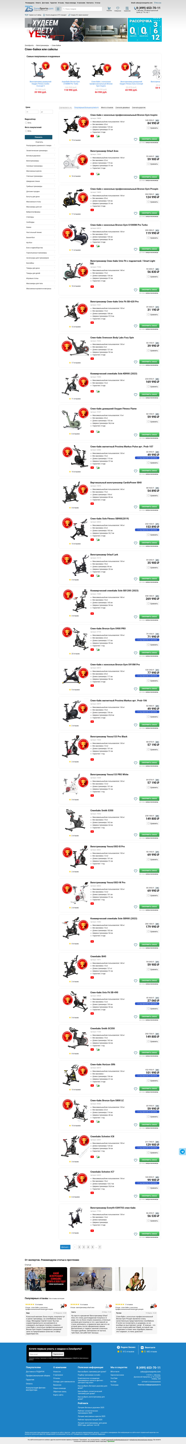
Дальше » (65, 1247)
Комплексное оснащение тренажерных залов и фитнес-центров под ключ (90, 1380)
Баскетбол (30, 237)
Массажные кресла (34, 171)
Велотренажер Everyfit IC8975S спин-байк (113, 1207)
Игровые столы (32, 278)
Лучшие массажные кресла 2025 (91, 1416)
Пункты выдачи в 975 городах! (56, 15)
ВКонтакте (115, 1372)
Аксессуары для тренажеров (37, 258)
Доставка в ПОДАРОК (35, 1372)
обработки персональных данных (141, 1440)
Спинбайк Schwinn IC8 (102, 1136)
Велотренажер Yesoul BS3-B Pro (107, 846)
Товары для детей (33, 273)
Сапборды (30, 222)
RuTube (113, 1382)
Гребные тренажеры (34, 186)
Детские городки (33, 191)
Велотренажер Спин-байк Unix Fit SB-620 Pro (114, 301)
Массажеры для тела (34, 283)
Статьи (97, 3)
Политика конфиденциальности (149, 1385)
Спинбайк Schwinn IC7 (102, 1171)
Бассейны (30, 263)
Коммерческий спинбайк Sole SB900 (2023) (113, 918)
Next (123, 30)
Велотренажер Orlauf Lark (104, 554)
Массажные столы (33, 202)
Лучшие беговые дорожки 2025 (91, 1407)
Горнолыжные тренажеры (36, 253)
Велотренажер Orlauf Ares (104, 151)
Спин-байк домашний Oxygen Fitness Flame (113, 408)
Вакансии (57, 1385)
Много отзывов (107, 107)
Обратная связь (59, 1392)
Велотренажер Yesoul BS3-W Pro (107, 882)
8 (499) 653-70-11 (148, 8)
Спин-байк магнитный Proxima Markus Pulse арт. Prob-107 (121, 446)
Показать (38, 137)
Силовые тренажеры (34, 166)
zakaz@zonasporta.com (150, 1372)
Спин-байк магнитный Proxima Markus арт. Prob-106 (118, 700)
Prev (29, 30)
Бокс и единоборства (34, 248)
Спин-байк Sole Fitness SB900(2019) (109, 518)
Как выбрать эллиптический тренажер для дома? (90, 1392)
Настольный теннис (34, 232)
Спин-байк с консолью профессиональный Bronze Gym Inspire (123, 115)
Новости (57, 1372)
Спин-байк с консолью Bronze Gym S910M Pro (115, 664)
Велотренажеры (32, 161)
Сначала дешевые (123, 107)
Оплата (38, 3)
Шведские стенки (33, 181)
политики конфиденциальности (62, 1358)
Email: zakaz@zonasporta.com (141, 3)
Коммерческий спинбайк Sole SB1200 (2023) (114, 590)
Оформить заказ (149, 139)
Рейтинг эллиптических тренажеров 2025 (88, 1412)
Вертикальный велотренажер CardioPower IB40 (116, 482)
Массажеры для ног (34, 207)
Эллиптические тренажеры (37, 151)
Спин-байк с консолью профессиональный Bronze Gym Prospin (124, 189)
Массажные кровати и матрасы (38, 289)
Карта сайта (58, 1395)
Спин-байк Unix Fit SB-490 (104, 992)
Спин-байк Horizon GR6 (102, 1064)
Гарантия (53, 3)
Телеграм (114, 1385)
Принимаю (111, 1441)
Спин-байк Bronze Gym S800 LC (107, 1100)
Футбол (29, 243)
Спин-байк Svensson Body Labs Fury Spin (112, 337)
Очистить (39, 142)
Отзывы (61, 3)
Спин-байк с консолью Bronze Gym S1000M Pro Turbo (119, 225)
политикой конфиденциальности (117, 1440)
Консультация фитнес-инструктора (36, 1389)
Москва (158, 3)
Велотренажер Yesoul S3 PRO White (109, 774)
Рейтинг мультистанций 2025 (90, 1420)
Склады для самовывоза (64, 1382)
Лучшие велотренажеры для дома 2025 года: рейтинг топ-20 (92, 1424)
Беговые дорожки (33, 156)
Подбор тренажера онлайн (89, 1375)
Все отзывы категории (56, 1298)
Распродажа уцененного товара (38, 145)
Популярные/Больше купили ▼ (86, 107)
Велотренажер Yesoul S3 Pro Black (108, 736)
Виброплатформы (33, 212)
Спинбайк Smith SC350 (102, 1028)
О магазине (81, 3)
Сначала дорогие (138, 107)
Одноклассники (117, 1375)
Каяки (28, 227)
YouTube (114, 1378)
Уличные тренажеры (34, 176)
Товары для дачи (33, 268)
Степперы (30, 217)
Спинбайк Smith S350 (101, 810)
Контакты (90, 3)
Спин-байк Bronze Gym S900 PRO (108, 628)
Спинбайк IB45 (98, 956)
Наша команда (70, 3)
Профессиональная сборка (38, 1375)
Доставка (45, 3)
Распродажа (29, 3)
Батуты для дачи (33, 197)
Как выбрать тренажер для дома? (92, 1372)
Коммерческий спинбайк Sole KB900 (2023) (113, 373)
